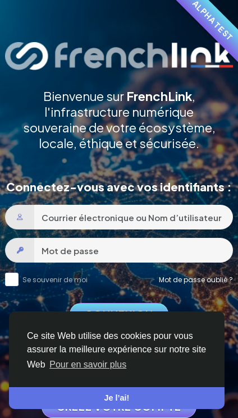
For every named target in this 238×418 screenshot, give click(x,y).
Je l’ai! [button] (117, 397)
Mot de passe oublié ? (196, 279)
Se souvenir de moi (55, 279)
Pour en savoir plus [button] (87, 364)
